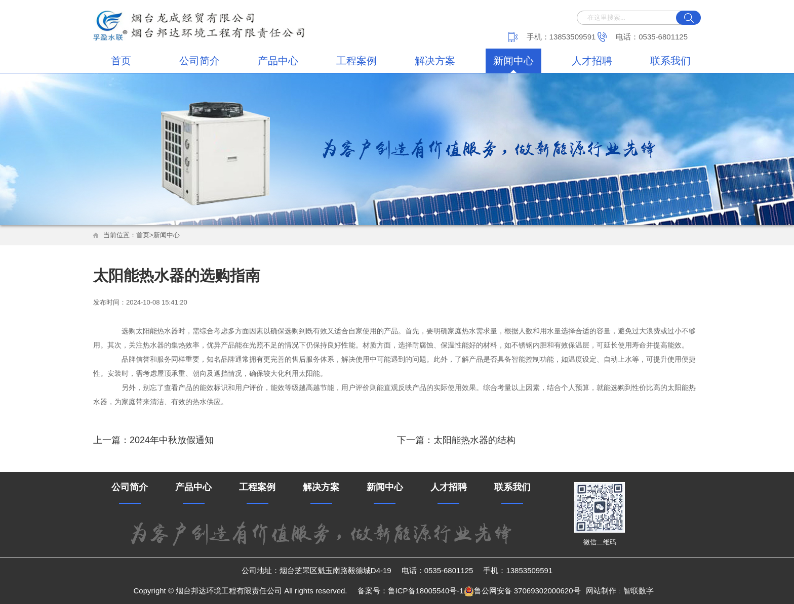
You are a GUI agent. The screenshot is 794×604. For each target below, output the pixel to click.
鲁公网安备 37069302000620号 (522, 591)
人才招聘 (592, 60)
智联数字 (638, 590)
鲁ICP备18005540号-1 (426, 590)
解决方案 (435, 60)
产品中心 (278, 60)
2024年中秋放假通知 (172, 440)
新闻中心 (513, 60)
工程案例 (356, 60)
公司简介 (199, 60)
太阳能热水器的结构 (474, 440)
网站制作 (601, 590)
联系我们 (670, 60)
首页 (121, 60)
